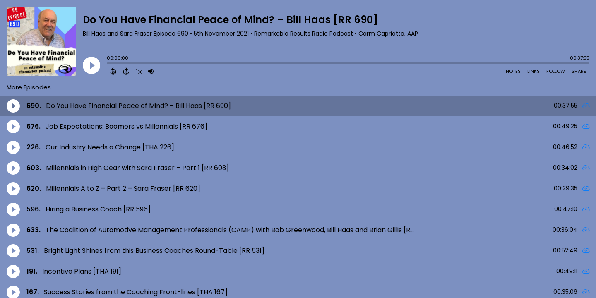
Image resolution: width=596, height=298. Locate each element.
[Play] (91, 65)
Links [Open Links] (533, 71)
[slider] (109, 64)
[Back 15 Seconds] (113, 71)
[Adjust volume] (151, 71)
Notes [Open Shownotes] (513, 71)
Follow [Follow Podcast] (555, 71)
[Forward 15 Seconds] (126, 71)
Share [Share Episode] (579, 71)
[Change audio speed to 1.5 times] (138, 71)
